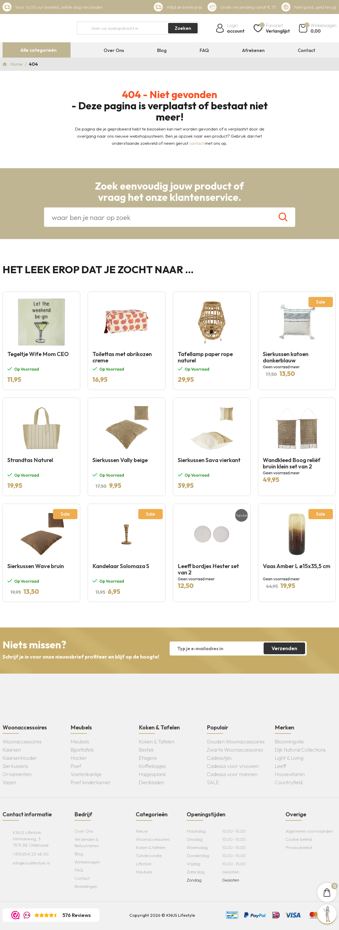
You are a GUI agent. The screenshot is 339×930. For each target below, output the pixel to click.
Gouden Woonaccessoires (236, 741)
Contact (306, 50)
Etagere (148, 758)
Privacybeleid (299, 847)
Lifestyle (144, 863)
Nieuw (142, 831)
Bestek (146, 749)
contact (196, 143)
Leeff (280, 766)
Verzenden (284, 648)
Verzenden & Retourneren (86, 842)
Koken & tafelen (151, 847)
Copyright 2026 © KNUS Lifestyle (162, 915)
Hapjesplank (152, 774)
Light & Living (289, 758)
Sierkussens (15, 766)
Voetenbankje (86, 774)
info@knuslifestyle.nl (31, 863)
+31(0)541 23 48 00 (31, 854)
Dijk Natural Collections (300, 749)
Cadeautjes (219, 758)
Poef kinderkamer (91, 782)
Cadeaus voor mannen (232, 774)
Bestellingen (85, 886)
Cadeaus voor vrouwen (233, 766)
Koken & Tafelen (156, 741)
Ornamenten (17, 774)
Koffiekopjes (152, 766)
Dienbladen (151, 782)
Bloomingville (289, 741)
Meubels (80, 741)
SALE (213, 782)
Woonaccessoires (22, 741)
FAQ (204, 50)
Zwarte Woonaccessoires (235, 749)
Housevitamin (290, 774)
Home (17, 64)
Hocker (79, 758)
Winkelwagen (87, 861)
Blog (162, 50)
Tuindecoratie (149, 855)
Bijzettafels (82, 749)
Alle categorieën (38, 50)
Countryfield (288, 782)
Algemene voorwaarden (309, 831)
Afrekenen (253, 50)
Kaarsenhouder (20, 758)
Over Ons (114, 50)
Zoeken (183, 28)
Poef (76, 766)
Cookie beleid (299, 839)
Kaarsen (12, 749)
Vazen (9, 782)
